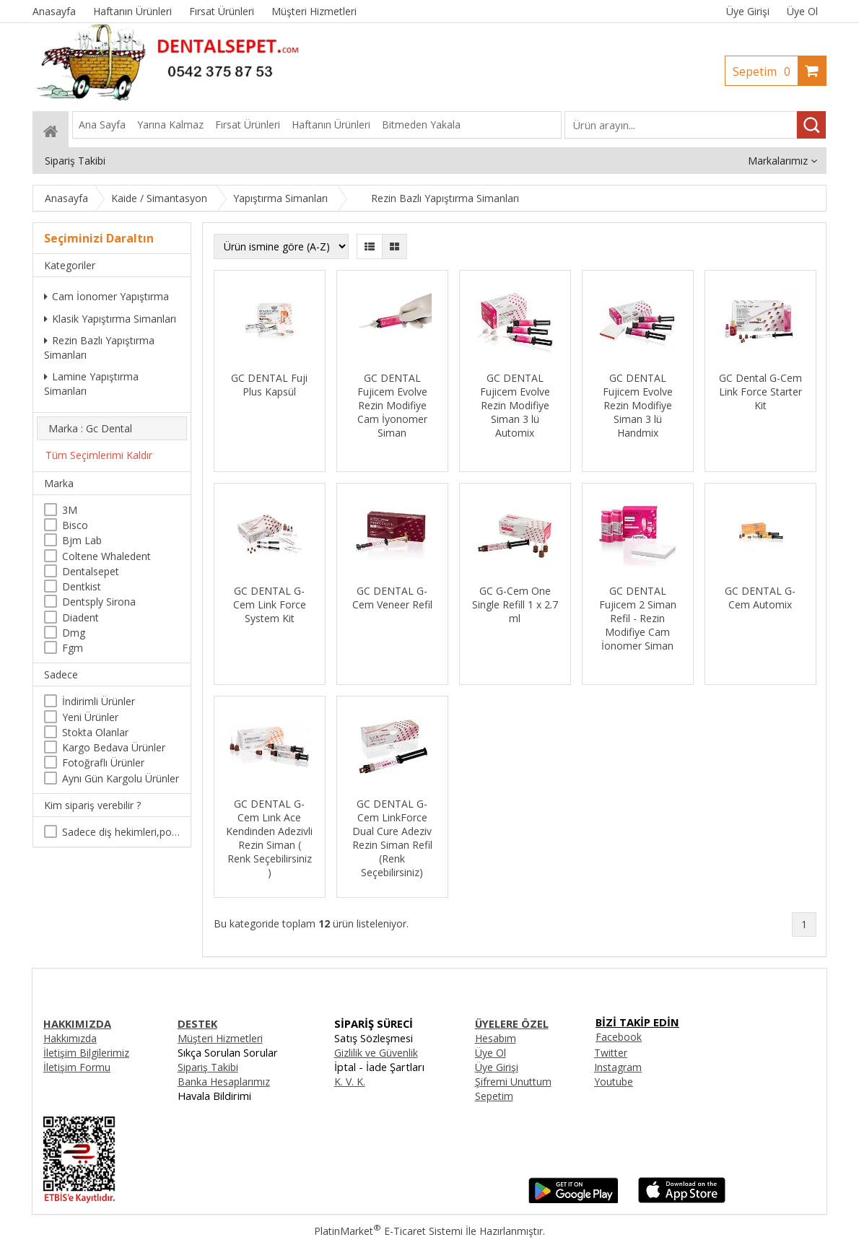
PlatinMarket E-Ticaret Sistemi (388, 1231)
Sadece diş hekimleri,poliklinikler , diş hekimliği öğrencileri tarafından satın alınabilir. (121, 832)
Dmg (73, 632)
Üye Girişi (747, 11)
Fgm (72, 648)
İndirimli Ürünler (98, 701)
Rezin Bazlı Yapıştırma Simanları (99, 347)
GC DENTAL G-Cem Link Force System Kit (269, 604)
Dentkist (81, 586)
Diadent (80, 617)
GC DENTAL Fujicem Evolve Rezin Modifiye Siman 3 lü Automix (515, 405)
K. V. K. (349, 1081)
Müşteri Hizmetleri (220, 1038)
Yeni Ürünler (90, 717)
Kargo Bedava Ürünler (113, 747)
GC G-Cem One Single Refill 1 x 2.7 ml (515, 604)
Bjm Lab (82, 540)
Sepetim (765, 71)
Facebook (619, 1037)
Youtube (613, 1081)
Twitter (610, 1053)
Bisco (75, 525)
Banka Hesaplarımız (224, 1081)
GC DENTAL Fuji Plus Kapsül (269, 384)
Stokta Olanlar (95, 732)
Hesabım (495, 1038)
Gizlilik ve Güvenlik (376, 1053)
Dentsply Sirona (99, 601)
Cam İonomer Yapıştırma (106, 296)
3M (69, 510)
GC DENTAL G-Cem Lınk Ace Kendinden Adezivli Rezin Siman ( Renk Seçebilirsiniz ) (269, 838)
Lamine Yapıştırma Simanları (91, 384)
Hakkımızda (70, 1038)
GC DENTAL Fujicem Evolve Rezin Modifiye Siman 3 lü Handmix (638, 405)
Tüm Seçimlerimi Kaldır (98, 455)
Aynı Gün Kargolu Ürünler (120, 778)
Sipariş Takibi (208, 1067)
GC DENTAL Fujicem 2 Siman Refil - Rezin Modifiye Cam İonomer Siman (637, 618)
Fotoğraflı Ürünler (103, 762)
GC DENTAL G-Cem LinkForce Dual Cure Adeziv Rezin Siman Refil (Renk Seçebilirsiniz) (392, 838)
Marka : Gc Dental (90, 428)
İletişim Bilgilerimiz (86, 1053)
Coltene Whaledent (106, 556)
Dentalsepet (90, 571)
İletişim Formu (76, 1067)
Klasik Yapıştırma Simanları (110, 319)
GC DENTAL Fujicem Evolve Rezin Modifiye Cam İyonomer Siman (392, 405)
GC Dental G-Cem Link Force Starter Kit (760, 391)
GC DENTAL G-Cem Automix (760, 597)
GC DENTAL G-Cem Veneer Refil (392, 597)
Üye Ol (802, 11)
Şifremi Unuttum (513, 1081)
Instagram (618, 1067)
